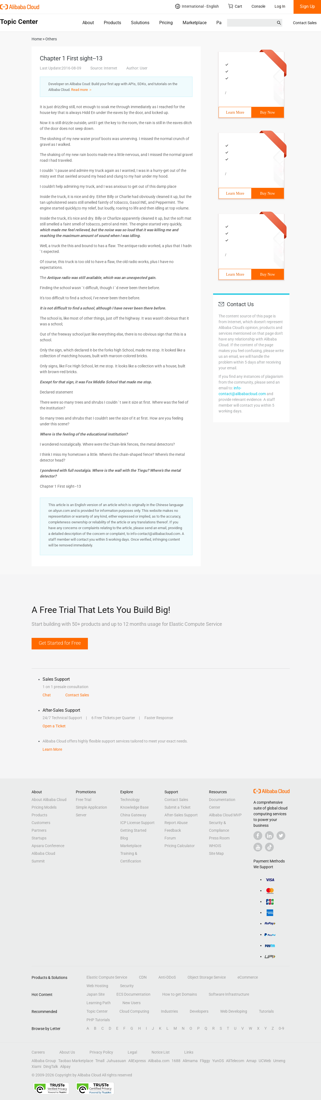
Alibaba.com (158, 1061)
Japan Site (95, 994)
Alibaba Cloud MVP (225, 815)
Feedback (172, 830)
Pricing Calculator (179, 846)
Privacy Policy (101, 1052)
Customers (41, 822)
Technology (130, 799)
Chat (47, 695)
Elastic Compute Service (106, 977)
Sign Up (307, 6)
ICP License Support (137, 822)
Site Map (216, 853)
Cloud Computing (134, 1011)
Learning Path (98, 1003)
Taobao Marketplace (75, 1061)
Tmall (99, 1061)
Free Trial (83, 799)
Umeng (279, 1061)
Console (258, 6)
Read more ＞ (81, 90)
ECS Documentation (133, 994)
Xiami (36, 1066)
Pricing (166, 22)
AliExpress (137, 1061)
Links (188, 1052)
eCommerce (248, 977)
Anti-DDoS (167, 977)
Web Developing (233, 1011)
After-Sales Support (181, 815)
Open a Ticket (54, 726)
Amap (251, 1061)
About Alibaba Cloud (49, 799)
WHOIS (215, 846)
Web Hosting (97, 986)
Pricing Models (44, 807)
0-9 (281, 1028)
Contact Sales (305, 23)
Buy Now (267, 112)
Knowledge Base (134, 807)
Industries (169, 1011)
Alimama (190, 1061)
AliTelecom (235, 1061)
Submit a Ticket (177, 807)
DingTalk (50, 1066)
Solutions (140, 22)
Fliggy (205, 1061)
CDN (143, 977)
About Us (67, 1052)
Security (127, 986)
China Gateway (133, 815)
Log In (280, 6)
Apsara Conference (48, 846)
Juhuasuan (116, 1061)
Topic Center (97, 1011)
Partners (224, 22)
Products (112, 22)
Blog (124, 838)
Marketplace (194, 22)
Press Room (219, 838)
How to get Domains (179, 994)
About (88, 22)
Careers (38, 1052)
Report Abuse (176, 822)
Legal (132, 1052)
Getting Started (133, 830)
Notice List (161, 1052)
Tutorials (266, 1011)
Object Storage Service (207, 977)
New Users (131, 1003)
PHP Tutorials (98, 1020)
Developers (199, 1011)
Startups (39, 838)
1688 (176, 1061)
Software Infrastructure (229, 994)
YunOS (218, 1061)
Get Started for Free (60, 643)
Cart (235, 6)
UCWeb (265, 1061)
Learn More (235, 112)
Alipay (65, 1066)
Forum (170, 838)
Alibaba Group (44, 1061)
